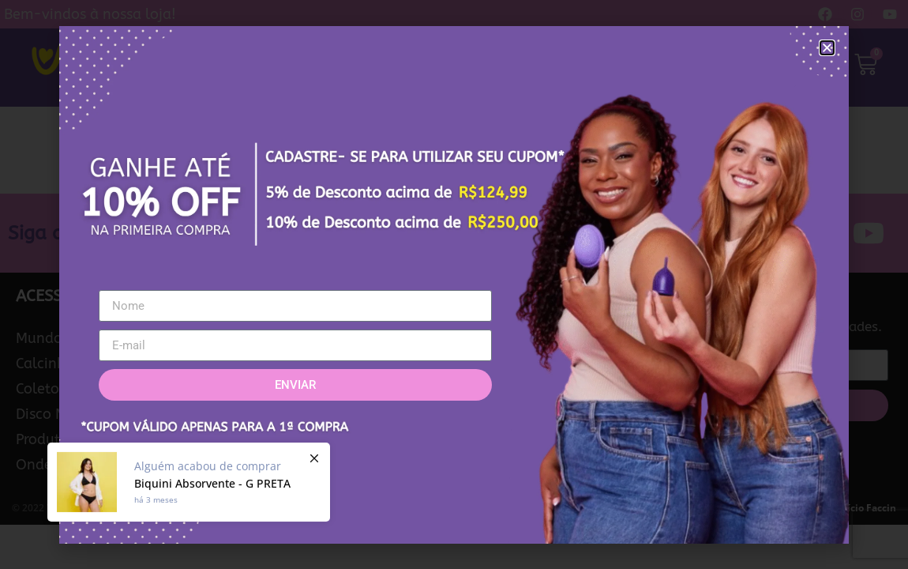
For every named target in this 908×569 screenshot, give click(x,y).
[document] (454, 284)
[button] (827, 48)
